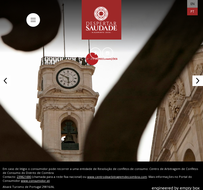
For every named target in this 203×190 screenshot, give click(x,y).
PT (192, 11)
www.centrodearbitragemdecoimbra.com (117, 173)
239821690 (24, 173)
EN (193, 4)
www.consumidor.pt (35, 177)
